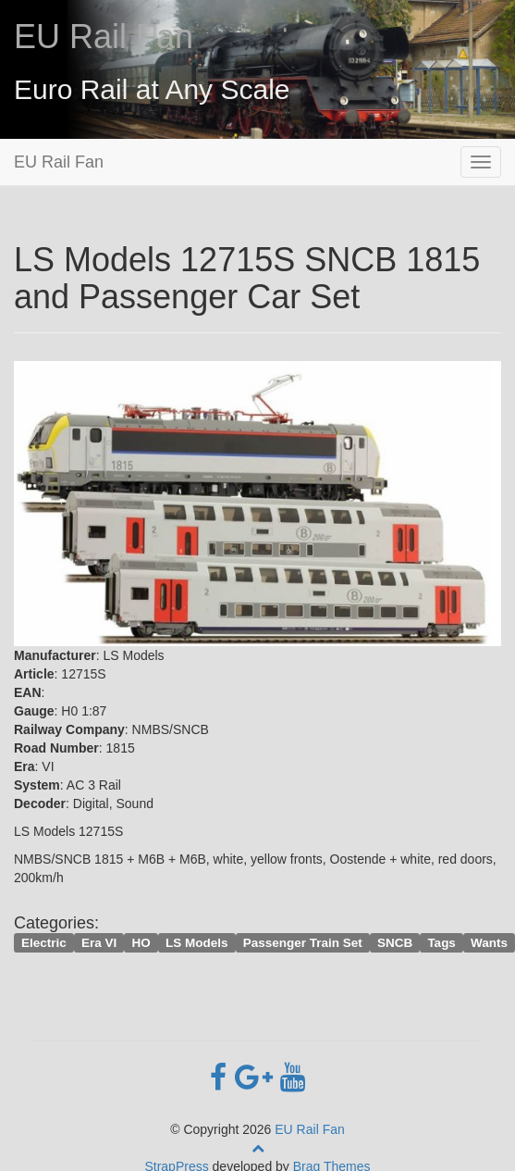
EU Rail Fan (103, 37)
